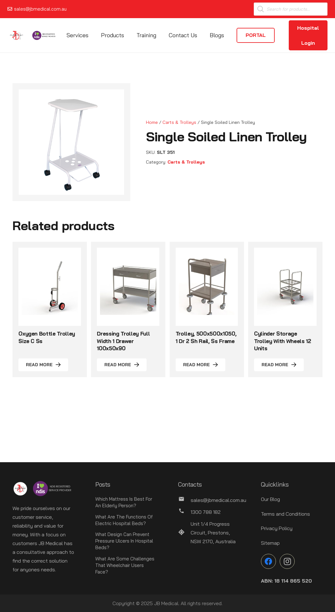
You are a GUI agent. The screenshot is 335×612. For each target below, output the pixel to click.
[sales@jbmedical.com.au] (184, 500)
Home (152, 122)
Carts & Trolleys (179, 122)
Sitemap (270, 543)
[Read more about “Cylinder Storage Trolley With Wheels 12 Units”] (279, 364)
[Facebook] (268, 561)
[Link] (16, 35)
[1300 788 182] (184, 512)
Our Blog (270, 499)
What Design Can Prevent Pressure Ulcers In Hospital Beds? (124, 540)
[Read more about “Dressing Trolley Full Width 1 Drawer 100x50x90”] (122, 364)
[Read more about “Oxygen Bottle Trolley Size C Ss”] (43, 364)
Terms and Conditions (285, 514)
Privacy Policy (276, 528)
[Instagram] (287, 561)
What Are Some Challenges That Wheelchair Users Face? (124, 565)
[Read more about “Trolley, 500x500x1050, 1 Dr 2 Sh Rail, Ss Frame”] (200, 364)
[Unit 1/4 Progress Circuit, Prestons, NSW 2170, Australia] (184, 532)
